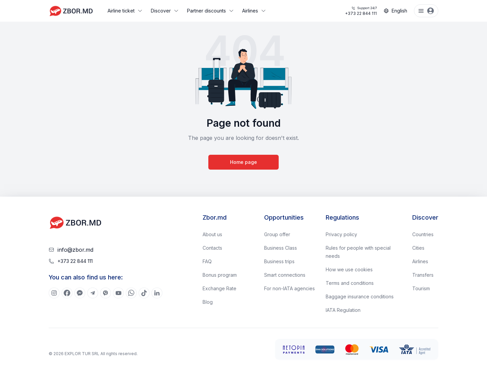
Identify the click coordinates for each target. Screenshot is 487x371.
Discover (165, 11)
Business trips (279, 261)
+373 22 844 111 (361, 10)
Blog (208, 302)
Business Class (280, 248)
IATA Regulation (343, 310)
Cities (418, 248)
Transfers (423, 275)
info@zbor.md (75, 249)
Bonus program (220, 275)
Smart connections (284, 275)
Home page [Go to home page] (243, 162)
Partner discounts (210, 11)
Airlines (254, 11)
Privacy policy (341, 234)
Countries (423, 234)
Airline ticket (125, 11)
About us (212, 234)
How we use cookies (349, 269)
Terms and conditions (350, 283)
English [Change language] (395, 11)
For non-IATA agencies (289, 288)
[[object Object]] (54, 293)
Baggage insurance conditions (360, 296)
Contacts (212, 248)
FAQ (207, 261)
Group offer (277, 234)
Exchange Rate (219, 288)
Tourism (421, 288)
